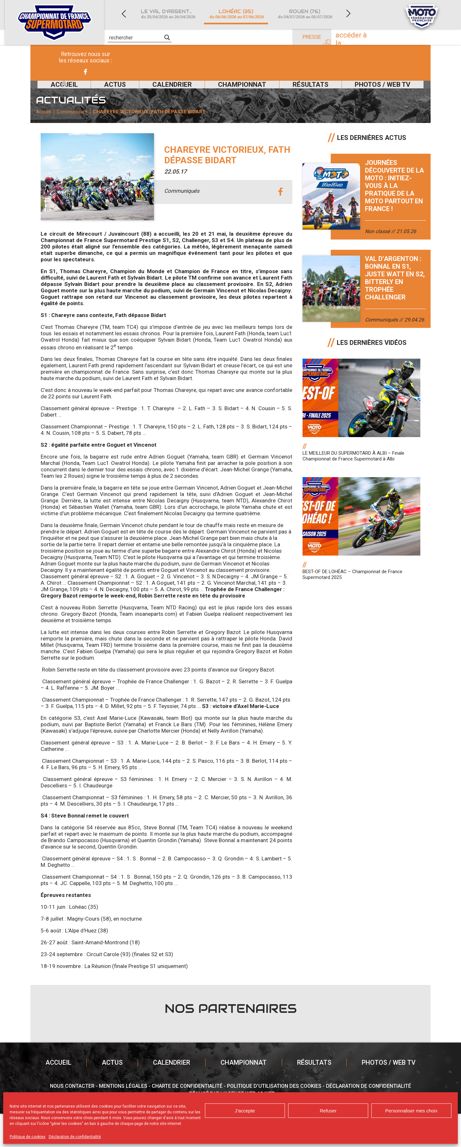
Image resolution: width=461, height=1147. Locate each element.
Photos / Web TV (387, 92)
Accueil (47, 92)
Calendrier (156, 92)
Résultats (307, 92)
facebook (280, 225)
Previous (123, 14)
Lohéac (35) (236, 14)
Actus (92, 92)
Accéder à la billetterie (368, 37)
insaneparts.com (155, 647)
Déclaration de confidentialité (75, 1137)
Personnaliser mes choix (411, 1110)
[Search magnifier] (167, 37)
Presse (312, 37)
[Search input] (136, 37)
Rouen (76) (305, 14)
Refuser (328, 1110)
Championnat (232, 92)
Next (348, 14)
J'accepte (245, 1110)
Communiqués (81, 136)
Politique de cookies (27, 1137)
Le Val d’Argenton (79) (171, 14)
